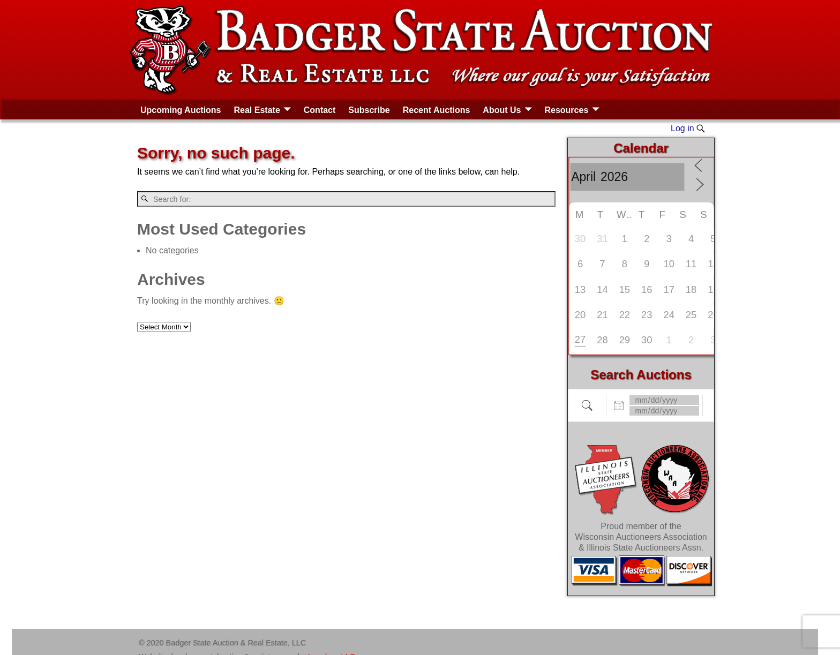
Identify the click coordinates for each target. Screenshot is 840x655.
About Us (502, 110)
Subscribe (368, 110)
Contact (320, 110)
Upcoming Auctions (180, 110)
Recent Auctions (436, 110)
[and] (664, 411)
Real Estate (257, 110)
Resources (566, 110)
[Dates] (664, 400)
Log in (682, 128)
